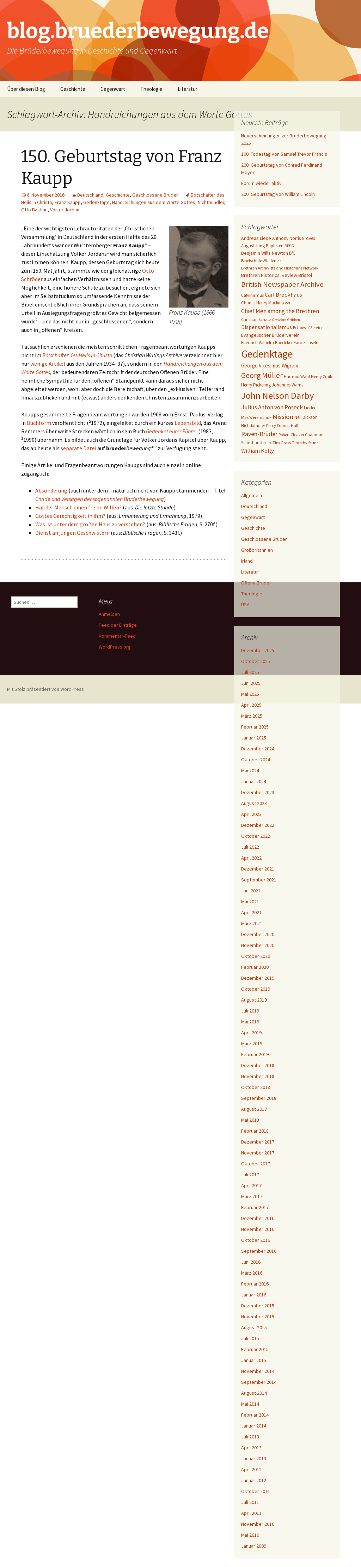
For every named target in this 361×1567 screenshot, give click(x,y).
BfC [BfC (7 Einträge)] (292, 253)
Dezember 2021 (257, 869)
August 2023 (254, 803)
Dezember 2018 (257, 1065)
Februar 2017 (255, 1207)
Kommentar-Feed (117, 636)
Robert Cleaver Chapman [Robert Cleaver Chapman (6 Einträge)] (301, 434)
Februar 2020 (255, 967)
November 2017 (257, 1153)
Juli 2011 (250, 1502)
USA (245, 604)
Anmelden (109, 614)
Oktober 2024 (255, 759)
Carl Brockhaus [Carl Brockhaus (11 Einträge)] (283, 294)
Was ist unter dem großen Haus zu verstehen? (90, 524)
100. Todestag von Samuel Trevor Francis (284, 154)
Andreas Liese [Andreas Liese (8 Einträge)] (256, 238)
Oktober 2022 (255, 836)
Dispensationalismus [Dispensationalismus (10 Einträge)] (266, 326)
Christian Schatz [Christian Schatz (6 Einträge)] (256, 319)
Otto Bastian (34, 209)
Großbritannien (257, 550)
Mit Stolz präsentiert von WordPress (45, 689)
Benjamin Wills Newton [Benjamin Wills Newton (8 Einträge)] (264, 253)
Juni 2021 (251, 890)
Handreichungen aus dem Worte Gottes (153, 202)
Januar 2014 (253, 1426)
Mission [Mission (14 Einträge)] (283, 417)
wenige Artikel (47, 363)
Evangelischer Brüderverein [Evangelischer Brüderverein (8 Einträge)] (270, 335)
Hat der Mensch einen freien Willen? (78, 507)
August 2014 (254, 1393)
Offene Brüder (256, 583)
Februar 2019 (255, 1054)
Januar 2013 (253, 1458)
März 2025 (251, 716)
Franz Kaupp (68, 202)
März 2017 (251, 1196)
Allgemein (251, 495)
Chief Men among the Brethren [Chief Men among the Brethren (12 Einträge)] (280, 311)
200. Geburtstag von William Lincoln (278, 194)
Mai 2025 (250, 694)
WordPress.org (115, 647)
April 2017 (251, 1185)
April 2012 (251, 1469)
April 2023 (251, 814)
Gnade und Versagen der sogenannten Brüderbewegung (99, 498)
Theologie (151, 89)
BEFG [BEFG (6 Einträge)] (289, 245)
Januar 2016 (253, 1295)
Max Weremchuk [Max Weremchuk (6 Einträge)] (256, 417)
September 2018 (258, 1098)
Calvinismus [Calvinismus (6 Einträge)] (252, 295)
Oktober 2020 (255, 956)
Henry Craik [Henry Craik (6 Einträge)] (321, 376)
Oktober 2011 (255, 1491)
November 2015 (257, 1316)
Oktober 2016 (255, 1240)
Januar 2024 (253, 781)
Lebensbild (188, 422)
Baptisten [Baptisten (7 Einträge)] (274, 246)
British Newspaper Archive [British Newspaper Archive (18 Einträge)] (282, 284)
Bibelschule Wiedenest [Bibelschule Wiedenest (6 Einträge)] (261, 260)
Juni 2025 (251, 683)
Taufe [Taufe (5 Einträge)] (267, 443)
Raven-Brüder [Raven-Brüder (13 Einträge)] (259, 434)
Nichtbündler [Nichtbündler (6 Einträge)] (253, 425)
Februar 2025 (255, 727)
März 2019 (251, 1043)
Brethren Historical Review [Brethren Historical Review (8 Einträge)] (269, 275)
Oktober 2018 (255, 1087)
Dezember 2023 (257, 792)
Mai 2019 (250, 1021)
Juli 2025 (250, 672)
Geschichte (72, 89)
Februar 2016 (255, 1284)
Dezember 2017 (257, 1142)
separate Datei (78, 448)
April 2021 (251, 912)
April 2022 (251, 858)
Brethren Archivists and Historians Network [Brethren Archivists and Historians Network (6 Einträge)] (279, 268)
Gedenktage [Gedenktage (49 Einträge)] (267, 353)
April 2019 (251, 1032)
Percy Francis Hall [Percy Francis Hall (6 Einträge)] (282, 425)
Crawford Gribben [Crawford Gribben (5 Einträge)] (286, 319)
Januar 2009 (253, 1546)
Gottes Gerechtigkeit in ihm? (70, 515)
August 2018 (254, 1109)
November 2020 (257, 945)
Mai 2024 (250, 770)
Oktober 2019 (255, 989)
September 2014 (258, 1382)
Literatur (187, 89)
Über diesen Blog (26, 89)
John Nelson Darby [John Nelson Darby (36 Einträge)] (277, 395)
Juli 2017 (250, 1174)
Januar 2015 (253, 1360)
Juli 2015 (250, 1338)
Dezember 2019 (257, 978)
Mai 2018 (250, 1120)
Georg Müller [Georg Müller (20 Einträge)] (262, 375)
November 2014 (257, 1371)
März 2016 (251, 1273)
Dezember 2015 (257, 1305)
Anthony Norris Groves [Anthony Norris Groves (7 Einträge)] (293, 238)
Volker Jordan (64, 209)
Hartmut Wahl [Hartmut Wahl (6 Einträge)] (297, 376)
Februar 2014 (255, 1415)
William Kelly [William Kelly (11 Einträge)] (257, 450)
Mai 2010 (250, 1535)
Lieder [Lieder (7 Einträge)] (310, 408)
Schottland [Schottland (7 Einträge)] (251, 443)
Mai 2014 (250, 1404)
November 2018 (257, 1076)
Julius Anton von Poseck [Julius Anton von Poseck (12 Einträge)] (272, 407)
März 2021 (251, 923)
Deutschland (90, 195)
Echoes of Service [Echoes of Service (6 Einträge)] (308, 327)
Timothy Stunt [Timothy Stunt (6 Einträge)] (305, 442)
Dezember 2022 (257, 825)
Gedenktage (96, 202)
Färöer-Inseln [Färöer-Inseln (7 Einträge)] (306, 343)
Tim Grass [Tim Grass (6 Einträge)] (282, 442)
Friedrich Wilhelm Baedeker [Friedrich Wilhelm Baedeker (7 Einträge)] (267, 343)
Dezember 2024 (257, 748)
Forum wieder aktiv (261, 183)
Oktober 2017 (255, 1163)
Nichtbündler (211, 202)
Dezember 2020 (257, 934)
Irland (247, 561)
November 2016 (257, 1229)
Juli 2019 (250, 1011)
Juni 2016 (251, 1262)
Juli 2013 (250, 1436)
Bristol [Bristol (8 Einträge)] (305, 275)
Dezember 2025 (257, 650)
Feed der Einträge (118, 625)
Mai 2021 (250, 901)
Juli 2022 (250, 847)
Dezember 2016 (257, 1218)
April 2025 (251, 705)
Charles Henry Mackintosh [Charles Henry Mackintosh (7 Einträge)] (265, 303)
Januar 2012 (253, 1480)
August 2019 (254, 1000)
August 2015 (254, 1327)
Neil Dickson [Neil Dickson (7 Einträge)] (306, 417)
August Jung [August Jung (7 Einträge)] (253, 246)
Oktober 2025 (255, 661)
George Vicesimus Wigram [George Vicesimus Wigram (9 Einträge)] (269, 365)
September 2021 (258, 880)
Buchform (39, 422)
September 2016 (258, 1251)
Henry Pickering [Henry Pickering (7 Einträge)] (256, 385)
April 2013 (251, 1447)
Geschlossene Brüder (155, 195)
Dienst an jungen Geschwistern (72, 532)
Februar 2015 (255, 1349)
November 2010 (257, 1524)
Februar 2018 (255, 1131)
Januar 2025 (253, 738)
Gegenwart (112, 89)
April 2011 (251, 1513)
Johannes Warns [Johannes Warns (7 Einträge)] (287, 385)
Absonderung (51, 490)
